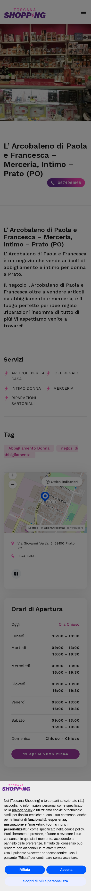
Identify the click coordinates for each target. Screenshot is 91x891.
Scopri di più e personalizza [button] (45, 881)
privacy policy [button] (22, 810)
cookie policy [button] (74, 829)
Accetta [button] (66, 870)
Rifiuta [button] (24, 870)
